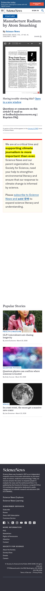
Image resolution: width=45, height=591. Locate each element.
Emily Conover (9, 377)
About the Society (9, 550)
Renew (5, 512)
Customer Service (9, 518)
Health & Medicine (12, 331)
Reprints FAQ (10, 117)
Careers (5, 558)
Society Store (7, 553)
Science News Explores (13, 497)
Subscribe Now (37, 4)
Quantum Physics (12, 368)
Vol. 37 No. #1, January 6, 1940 (16, 35)
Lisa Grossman (10, 413)
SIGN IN (35, 10)
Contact (6, 542)
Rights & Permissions (10, 536)
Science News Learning (13, 500)
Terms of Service (25, 572)
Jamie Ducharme (10, 341)
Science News (13, 32)
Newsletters (7, 533)
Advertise (6, 539)
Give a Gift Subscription (11, 515)
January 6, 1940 (33, 128)
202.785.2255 (37, 570)
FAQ (4, 531)
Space (6, 404)
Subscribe (6, 510)
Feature (10, 16)
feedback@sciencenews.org (21, 115)
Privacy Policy (37, 572)
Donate (5, 555)
